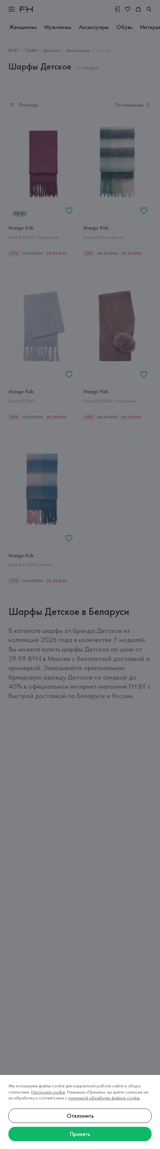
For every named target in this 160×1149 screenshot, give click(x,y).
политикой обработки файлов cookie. (104, 1098)
